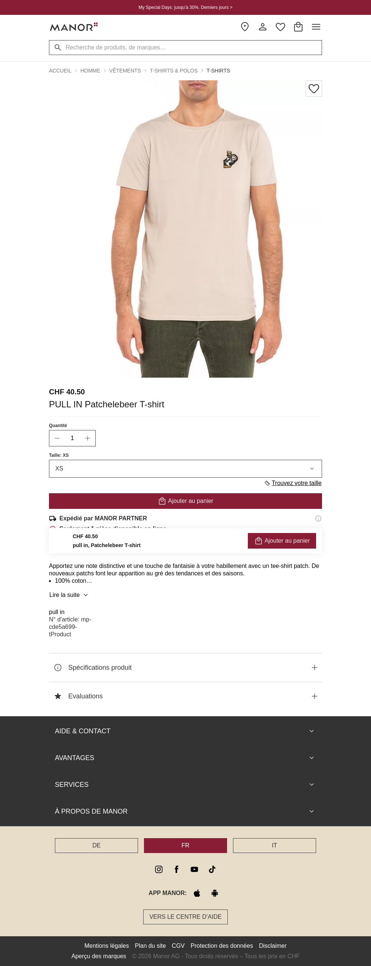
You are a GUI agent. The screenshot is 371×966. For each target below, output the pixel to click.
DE (96, 845)
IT (274, 845)
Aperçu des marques (98, 956)
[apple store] (197, 893)
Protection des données (222, 946)
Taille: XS (59, 455)
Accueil (60, 71)
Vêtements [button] (125, 71)
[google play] (214, 893)
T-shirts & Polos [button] (174, 71)
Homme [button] (91, 71)
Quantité (58, 425)
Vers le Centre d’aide (186, 917)
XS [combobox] (185, 468)
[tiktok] (212, 869)
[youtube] (194, 869)
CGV (178, 946)
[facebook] (176, 869)
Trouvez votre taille (293, 483)
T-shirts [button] (218, 71)
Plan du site (150, 946)
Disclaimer (273, 946)
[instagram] (158, 869)
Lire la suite (69, 595)
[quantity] (72, 438)
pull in (57, 612)
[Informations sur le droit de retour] (318, 549)
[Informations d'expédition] (318, 518)
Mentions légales (106, 946)
